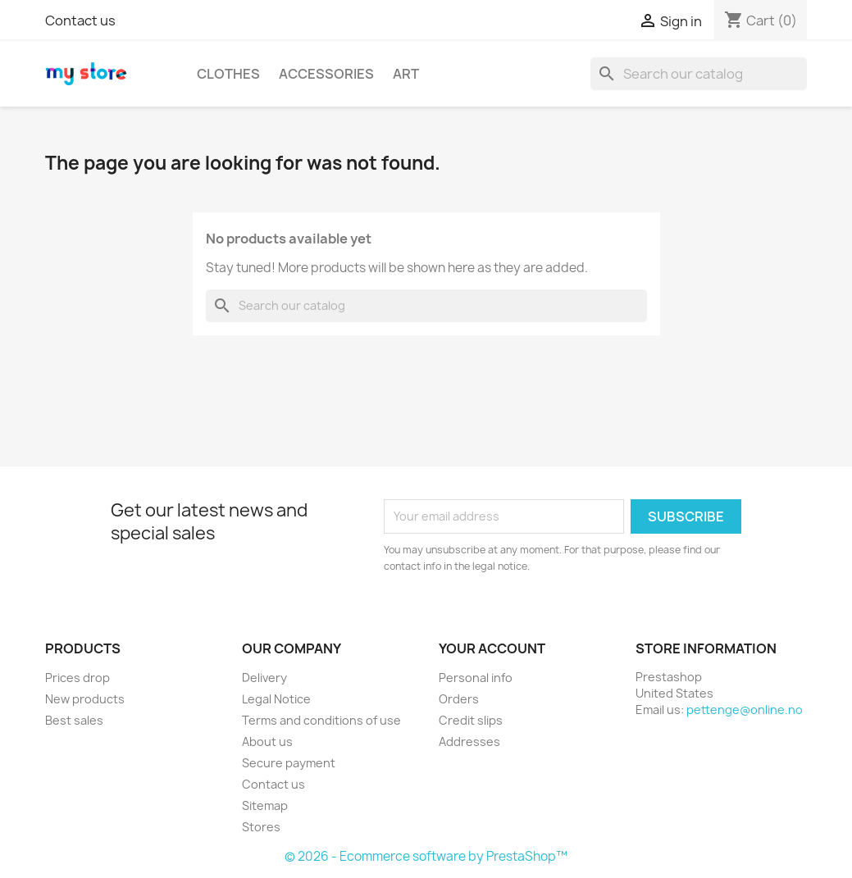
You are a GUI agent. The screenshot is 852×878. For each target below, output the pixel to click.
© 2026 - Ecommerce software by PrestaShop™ (426, 856)
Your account (492, 648)
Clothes (228, 74)
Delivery (264, 677)
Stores (261, 827)
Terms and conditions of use (321, 720)
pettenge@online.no (744, 709)
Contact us (80, 20)
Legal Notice (276, 699)
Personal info (476, 677)
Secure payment (288, 763)
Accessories (326, 74)
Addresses (469, 741)
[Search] (698, 73)
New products (85, 699)
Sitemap (265, 805)
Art (406, 74)
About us (267, 741)
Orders (459, 699)
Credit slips (471, 720)
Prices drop (77, 677)
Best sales (74, 720)
